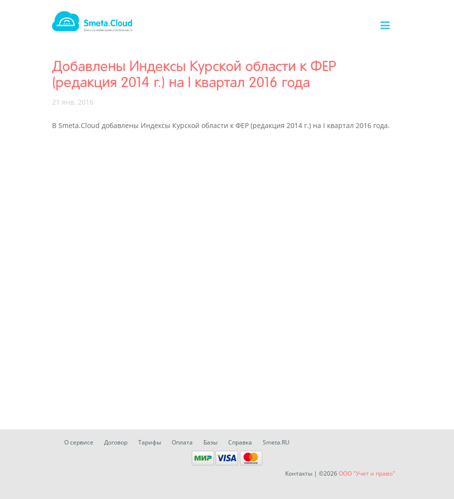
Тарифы (149, 442)
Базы (210, 442)
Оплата (182, 442)
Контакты (298, 473)
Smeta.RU (276, 442)
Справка (240, 442)
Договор (115, 442)
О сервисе (78, 442)
